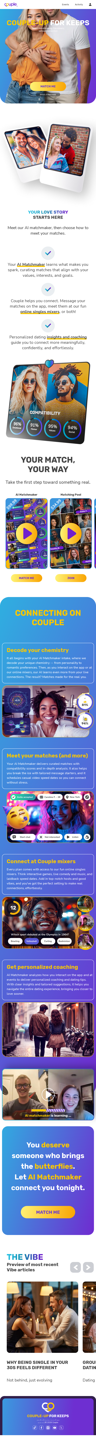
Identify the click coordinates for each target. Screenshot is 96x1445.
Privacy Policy (45, 1429)
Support (68, 1429)
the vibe (25, 1259)
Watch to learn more (48, 94)
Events (65, 4)
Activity (79, 4)
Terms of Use (57, 1429)
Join (73, 578)
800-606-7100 (41, 1432)
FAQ (36, 1429)
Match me (48, 86)
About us (28, 1429)
